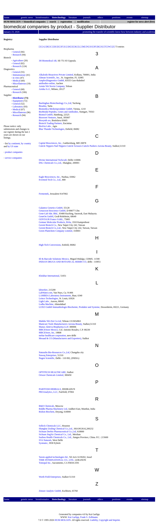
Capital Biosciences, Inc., (50, 143)
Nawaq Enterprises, (48, 355)
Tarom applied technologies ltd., (54, 457)
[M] (83, 46)
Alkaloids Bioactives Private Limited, (56, 74)
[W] (109, 46)
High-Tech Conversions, (50, 245)
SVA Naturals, (45, 440)
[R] (98, 46)
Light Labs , (44, 301)
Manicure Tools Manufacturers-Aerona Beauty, (61, 324)
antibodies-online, (47, 83)
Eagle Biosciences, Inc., (50, 177)
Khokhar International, (49, 275)
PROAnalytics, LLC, (48, 392)
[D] (54, 46)
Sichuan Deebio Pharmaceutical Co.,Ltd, (58, 431)
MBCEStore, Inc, (47, 332)
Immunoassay (19, 75)
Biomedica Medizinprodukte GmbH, (56, 109)
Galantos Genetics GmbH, (51, 207)
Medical (16, 80)
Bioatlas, (43, 106)
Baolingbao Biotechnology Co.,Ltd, (55, 103)
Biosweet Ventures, (48, 117)
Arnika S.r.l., (45, 89)
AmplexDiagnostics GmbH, (52, 80)
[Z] (113, 46)
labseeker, (43, 289)
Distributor (18, 98)
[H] (69, 46)
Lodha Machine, (46, 304)
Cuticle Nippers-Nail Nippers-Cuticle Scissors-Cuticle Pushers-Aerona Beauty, (75, 146)
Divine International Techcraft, (53, 160)
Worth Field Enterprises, (50, 476)
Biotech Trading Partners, (51, 123)
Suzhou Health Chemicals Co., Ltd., (55, 437)
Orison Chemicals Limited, (51, 375)
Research (17, 54)
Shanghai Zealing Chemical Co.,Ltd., (56, 428)
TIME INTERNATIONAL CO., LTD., (56, 460)
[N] (87, 46)
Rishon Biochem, (47, 411)
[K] (76, 46)
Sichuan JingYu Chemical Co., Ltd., (55, 434)
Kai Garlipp (73, 517)
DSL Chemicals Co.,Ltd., (50, 163)
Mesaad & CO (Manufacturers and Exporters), (60, 338)
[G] (65, 46)
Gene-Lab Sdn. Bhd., (48, 213)
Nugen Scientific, (47, 358)
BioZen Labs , (45, 126)
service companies (13, 158)
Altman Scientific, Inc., (49, 77)
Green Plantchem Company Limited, (56, 230)
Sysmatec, (43, 443)
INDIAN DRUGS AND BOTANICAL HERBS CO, (63, 261)
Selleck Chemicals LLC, (50, 425)
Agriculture (18, 60)
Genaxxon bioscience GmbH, (52, 210)
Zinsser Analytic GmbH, (50, 491)
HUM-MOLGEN (63, 520)
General (16, 52)
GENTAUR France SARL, (51, 219)
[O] (91, 46)
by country (26, 143)
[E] (58, 46)
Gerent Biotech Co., (48, 225)
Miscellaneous (19, 83)
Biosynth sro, (45, 120)
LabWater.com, (46, 292)
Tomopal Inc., (45, 462)
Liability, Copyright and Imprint (105, 520)
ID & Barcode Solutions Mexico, (54, 259)
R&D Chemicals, (47, 406)
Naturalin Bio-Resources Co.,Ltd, (54, 352)
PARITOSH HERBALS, (50, 389)
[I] (72, 46)
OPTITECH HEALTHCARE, (52, 372)
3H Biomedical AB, (48, 60)
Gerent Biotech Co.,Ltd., (50, 228)
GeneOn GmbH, (46, 216)
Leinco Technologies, (49, 298)
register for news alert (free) (141, 21)
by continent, (14, 143)
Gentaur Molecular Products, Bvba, (55, 222)
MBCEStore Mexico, (48, 329)
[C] (51, 46)
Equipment (18, 100)
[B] (47, 46)
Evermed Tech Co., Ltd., (50, 179)
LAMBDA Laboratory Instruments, (55, 295)
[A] (43, 46)
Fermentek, (44, 193)
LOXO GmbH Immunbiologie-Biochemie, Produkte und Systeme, (69, 307)
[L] (79, 46)
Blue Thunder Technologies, (52, 129)
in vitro (16, 77)
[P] (94, 46)
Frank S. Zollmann (89, 517)
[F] (61, 46)
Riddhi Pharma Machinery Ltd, (53, 409)
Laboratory (18, 106)
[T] (105, 46)
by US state (13, 146)
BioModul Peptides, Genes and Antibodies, (59, 111)
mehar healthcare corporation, (53, 335)
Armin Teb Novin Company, (52, 86)
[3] (40, 46)
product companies (14, 152)
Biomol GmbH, (46, 114)
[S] (101, 46)
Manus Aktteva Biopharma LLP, (54, 327)
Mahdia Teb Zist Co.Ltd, (50, 321)
